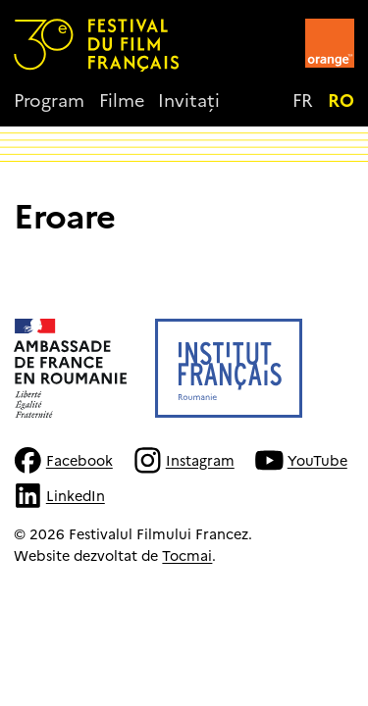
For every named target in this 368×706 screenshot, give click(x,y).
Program (49, 99)
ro (341, 99)
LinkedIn (59, 495)
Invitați (189, 99)
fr (302, 99)
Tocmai (187, 555)
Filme (121, 99)
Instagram (183, 460)
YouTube (300, 460)
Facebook (63, 460)
